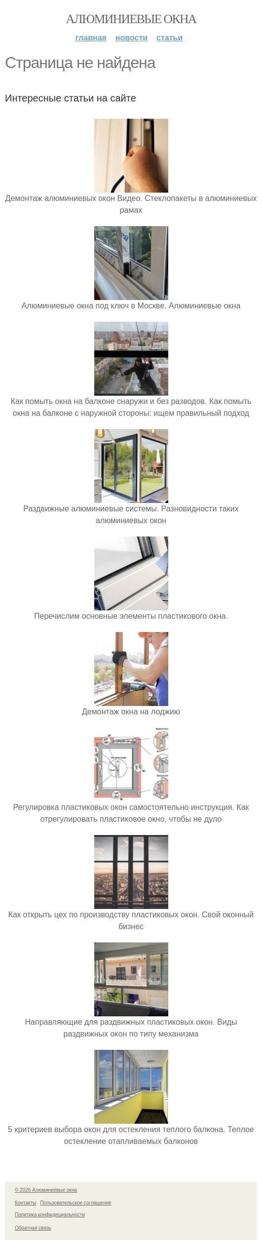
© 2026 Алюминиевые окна (46, 1190)
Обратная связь (33, 1228)
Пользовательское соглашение (76, 1203)
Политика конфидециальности (50, 1214)
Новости (131, 38)
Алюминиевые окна (131, 19)
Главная (91, 38)
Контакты (25, 1203)
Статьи (169, 38)
